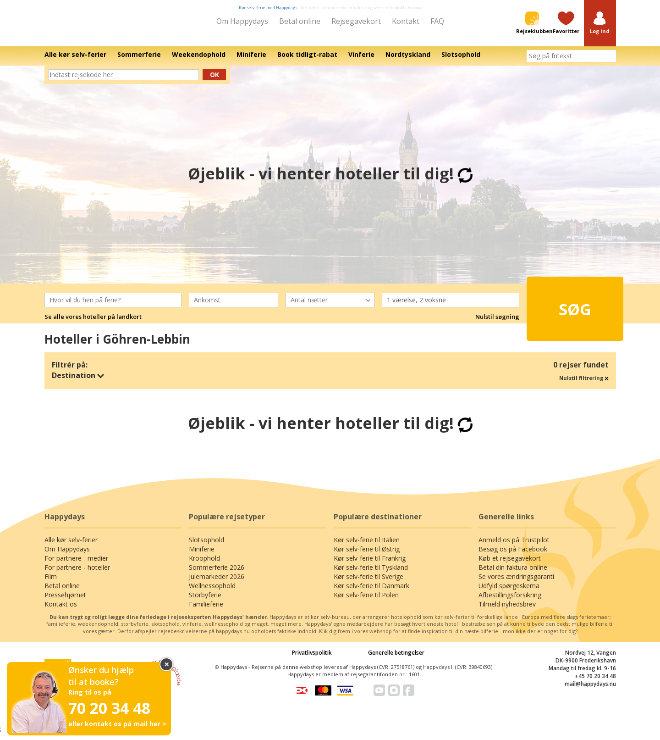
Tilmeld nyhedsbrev (507, 610)
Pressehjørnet (65, 601)
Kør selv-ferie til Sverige (368, 583)
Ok (214, 81)
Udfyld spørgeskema (508, 592)
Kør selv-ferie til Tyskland (371, 573)
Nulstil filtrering (584, 384)
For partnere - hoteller (77, 573)
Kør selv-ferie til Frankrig (370, 564)
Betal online (299, 21)
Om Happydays (242, 21)
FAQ (437, 21)
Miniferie (201, 555)
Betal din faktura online (512, 573)
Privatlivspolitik (312, 659)
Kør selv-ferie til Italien (367, 546)
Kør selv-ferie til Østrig (367, 555)
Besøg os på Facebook (512, 555)
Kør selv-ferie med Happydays (268, 8)
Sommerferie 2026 (216, 573)
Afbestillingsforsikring (509, 601)
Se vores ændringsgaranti (516, 583)
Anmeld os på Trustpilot (514, 546)
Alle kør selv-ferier (71, 546)
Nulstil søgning (497, 323)
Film (50, 583)
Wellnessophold (212, 592)
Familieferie (206, 610)
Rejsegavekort (356, 21)
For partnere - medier (76, 564)
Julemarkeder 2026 (216, 583)
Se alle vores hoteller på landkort (93, 323)
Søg (559, 310)
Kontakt (405, 21)
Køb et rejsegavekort (509, 564)
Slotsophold (206, 546)
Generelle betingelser (396, 659)
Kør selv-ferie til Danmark (371, 592)
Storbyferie (205, 601)
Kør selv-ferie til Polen (366, 601)
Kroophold (204, 564)
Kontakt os (60, 610)
